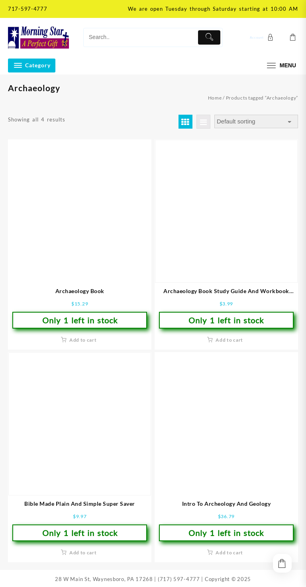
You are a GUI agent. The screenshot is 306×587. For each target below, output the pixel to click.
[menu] (280, 65)
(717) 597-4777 (179, 579)
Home (215, 98)
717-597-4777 (27, 9)
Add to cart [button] (83, 340)
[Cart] (293, 37)
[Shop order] (256, 122)
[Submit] (209, 37)
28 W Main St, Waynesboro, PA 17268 (104, 579)
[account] (262, 37)
